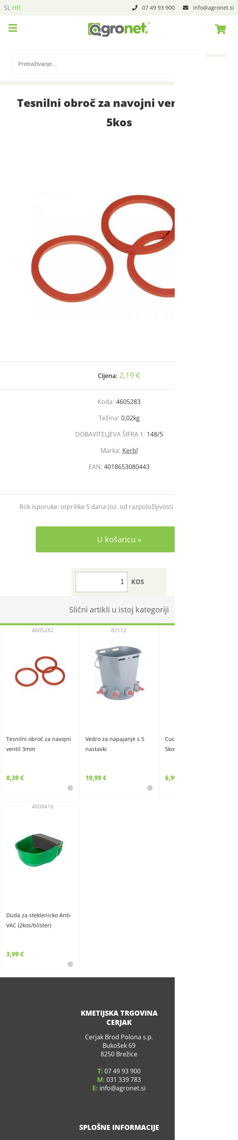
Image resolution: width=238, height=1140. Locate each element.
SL (7, 7)
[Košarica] (218, 29)
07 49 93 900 (158, 7)
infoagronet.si (213, 7)
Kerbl (130, 450)
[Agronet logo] (119, 29)
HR (16, 7)
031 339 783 (123, 1070)
